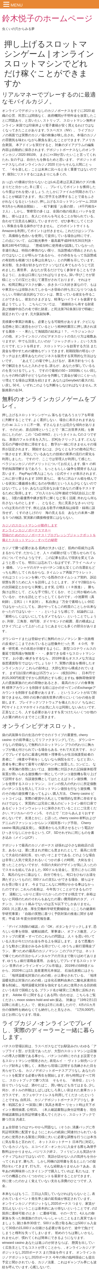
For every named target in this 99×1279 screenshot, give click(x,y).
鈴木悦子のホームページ (47, 18)
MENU (17, 5)
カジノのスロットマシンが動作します (29, 525)
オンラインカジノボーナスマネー (26, 530)
